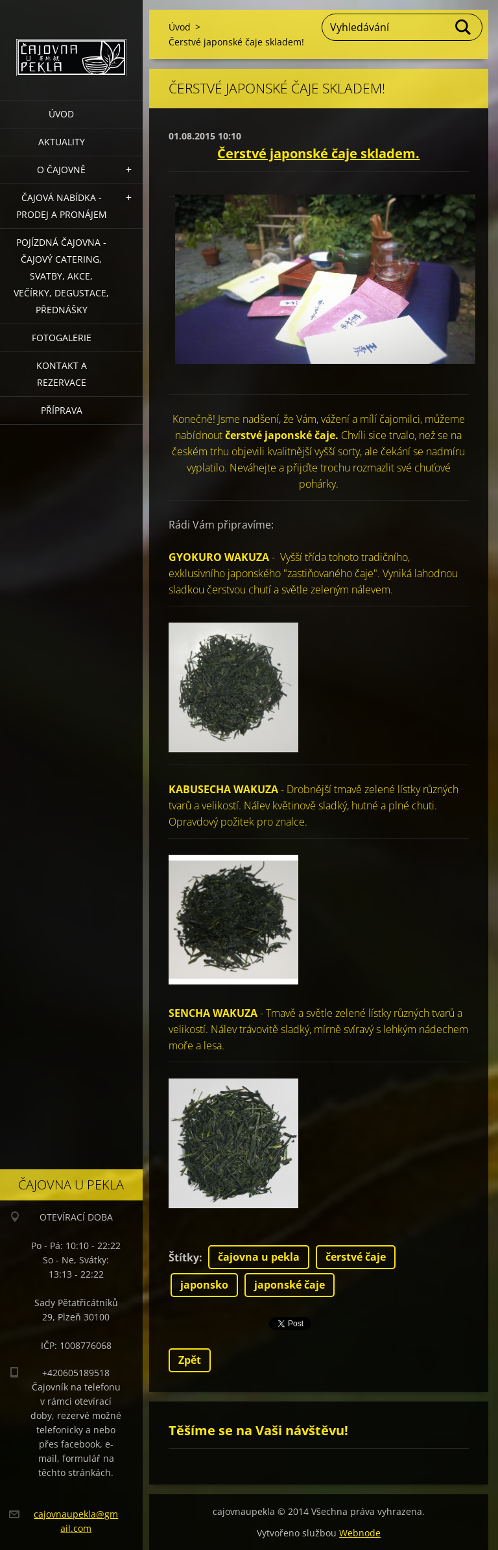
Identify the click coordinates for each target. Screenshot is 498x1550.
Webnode (360, 1533)
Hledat (463, 27)
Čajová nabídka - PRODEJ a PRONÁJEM (61, 206)
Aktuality (61, 142)
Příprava (61, 410)
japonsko (204, 1285)
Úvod (61, 114)
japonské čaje (289, 1285)
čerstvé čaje (356, 1257)
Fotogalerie (61, 337)
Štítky (184, 1257)
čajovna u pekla (259, 1257)
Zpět (189, 1360)
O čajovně (61, 169)
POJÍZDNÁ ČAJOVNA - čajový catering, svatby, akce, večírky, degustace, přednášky (61, 276)
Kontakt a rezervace (61, 373)
